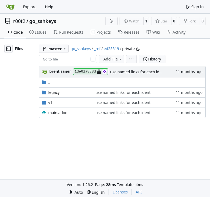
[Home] (10, 7)
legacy (54, 92)
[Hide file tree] (8, 49)
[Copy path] (138, 49)
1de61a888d (91, 71)
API (139, 192)
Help (49, 6)
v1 (50, 102)
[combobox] (68, 59)
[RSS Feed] (111, 21)
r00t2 (19, 21)
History (152, 59)
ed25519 (111, 48)
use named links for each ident (137, 71)
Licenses (120, 192)
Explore (29, 6)
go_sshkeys (42, 21)
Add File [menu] (112, 59)
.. (46, 82)
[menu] (131, 59)
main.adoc (57, 112)
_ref (97, 48)
